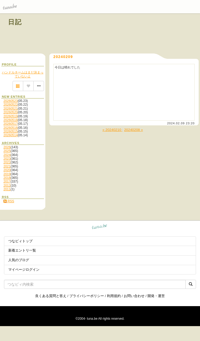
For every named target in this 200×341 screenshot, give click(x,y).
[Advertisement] (131, 34)
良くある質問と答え (50, 296)
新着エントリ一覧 (22, 250)
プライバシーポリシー (86, 296)
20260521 (10, 108)
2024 (7, 155)
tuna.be (99, 227)
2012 (7, 185)
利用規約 (114, 296)
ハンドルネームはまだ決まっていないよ (22, 74)
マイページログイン (23, 270)
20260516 (10, 128)
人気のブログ (18, 260)
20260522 (10, 104)
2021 (7, 166)
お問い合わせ (134, 296)
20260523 (10, 101)
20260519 (10, 116)
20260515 (10, 131)
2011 (7, 189)
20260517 (10, 124)
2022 (7, 162)
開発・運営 (156, 296)
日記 (15, 22)
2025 (7, 151)
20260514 (10, 135)
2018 (7, 178)
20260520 (10, 112)
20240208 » (133, 130)
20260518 (10, 120)
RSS (8, 201)
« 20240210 (112, 130)
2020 (7, 170)
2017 (7, 181)
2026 (7, 147)
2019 (7, 174)
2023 (7, 159)
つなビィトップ (20, 241)
